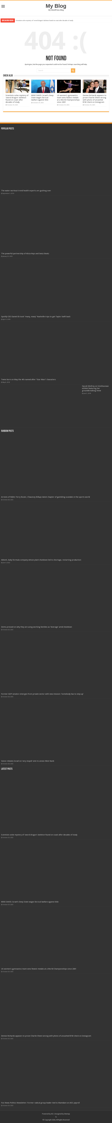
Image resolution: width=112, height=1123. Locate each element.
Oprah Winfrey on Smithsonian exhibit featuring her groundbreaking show (95, 388)
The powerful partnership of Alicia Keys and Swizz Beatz (25, 253)
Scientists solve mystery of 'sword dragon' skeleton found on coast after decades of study (44, 20)
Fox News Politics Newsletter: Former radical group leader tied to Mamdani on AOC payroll (40, 1103)
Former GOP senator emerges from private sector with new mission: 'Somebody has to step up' (42, 694)
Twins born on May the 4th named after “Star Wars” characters (28, 379)
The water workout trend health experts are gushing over (26, 190)
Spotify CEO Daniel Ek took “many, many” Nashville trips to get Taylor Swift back (35, 316)
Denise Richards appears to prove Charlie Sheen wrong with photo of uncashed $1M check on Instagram (94, 98)
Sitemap (67, 1114)
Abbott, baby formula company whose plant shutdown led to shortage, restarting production (41, 560)
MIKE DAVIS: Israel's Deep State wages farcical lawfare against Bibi (42, 97)
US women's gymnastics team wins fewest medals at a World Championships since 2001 (68, 98)
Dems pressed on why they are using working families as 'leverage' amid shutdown (36, 627)
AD (52, 1114)
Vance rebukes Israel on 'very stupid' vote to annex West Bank (27, 761)
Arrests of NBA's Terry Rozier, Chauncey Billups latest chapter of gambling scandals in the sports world (45, 497)
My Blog (56, 6)
